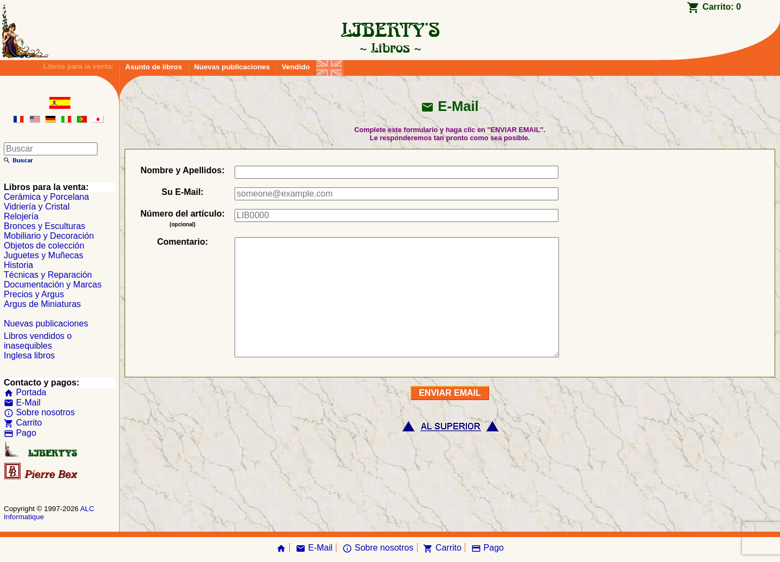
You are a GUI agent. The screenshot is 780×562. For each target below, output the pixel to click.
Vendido (296, 67)
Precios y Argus (34, 294)
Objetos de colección (44, 245)
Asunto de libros (153, 67)
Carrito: (722, 6)
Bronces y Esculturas (44, 226)
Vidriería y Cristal (37, 206)
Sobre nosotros (39, 412)
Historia (18, 265)
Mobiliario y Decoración (49, 235)
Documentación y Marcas (53, 284)
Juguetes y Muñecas (43, 255)
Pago (20, 432)
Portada (25, 392)
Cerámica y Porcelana (46, 196)
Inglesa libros (29, 355)
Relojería (21, 216)
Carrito (23, 422)
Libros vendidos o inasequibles (38, 340)
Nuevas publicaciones (232, 67)
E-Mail (22, 402)
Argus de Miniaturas (42, 304)
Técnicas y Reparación (48, 274)
